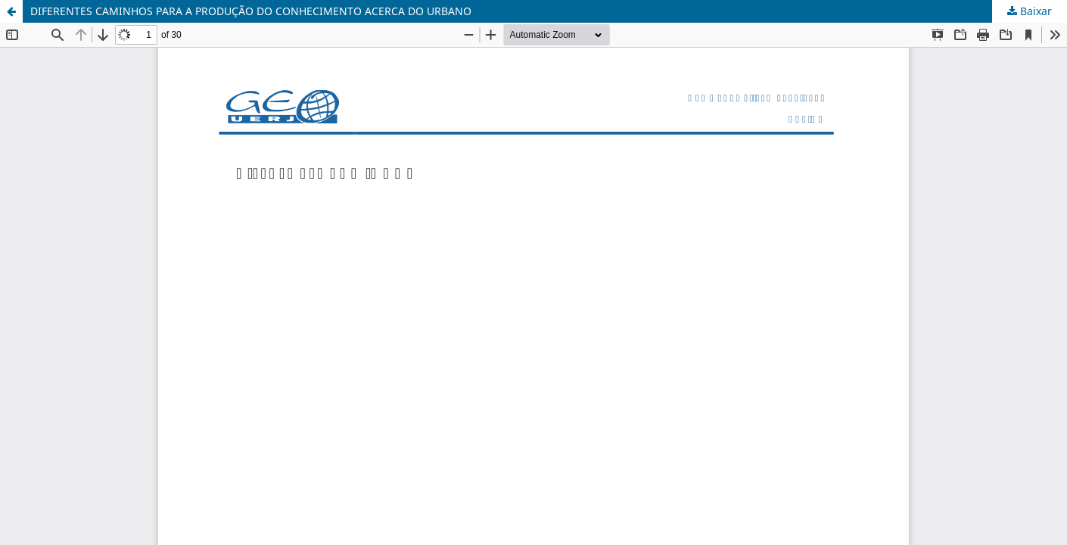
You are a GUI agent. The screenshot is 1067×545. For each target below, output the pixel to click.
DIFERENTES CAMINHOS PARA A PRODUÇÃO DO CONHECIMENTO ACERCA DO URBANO (250, 11)
